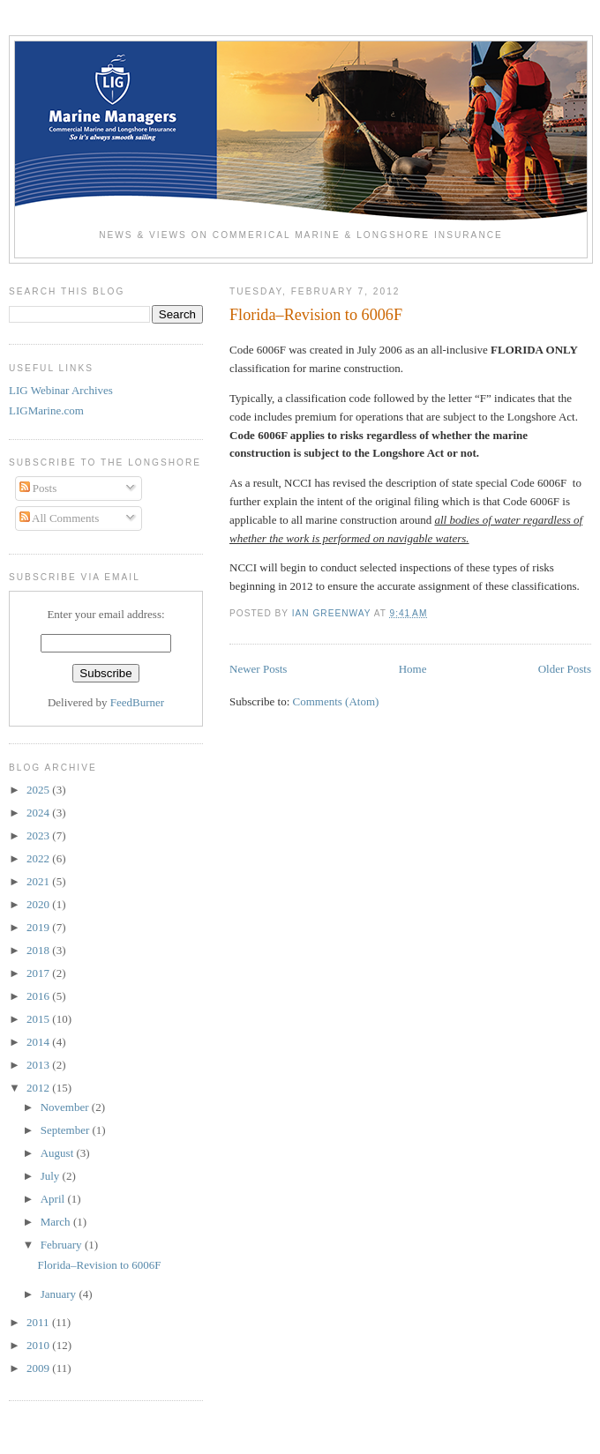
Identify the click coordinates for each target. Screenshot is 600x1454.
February (63, 1244)
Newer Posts (258, 668)
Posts (38, 488)
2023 (39, 835)
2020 (39, 904)
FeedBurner (137, 702)
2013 (39, 1064)
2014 (39, 1041)
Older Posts (564, 668)
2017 (39, 973)
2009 (39, 1368)
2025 (39, 789)
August (59, 1152)
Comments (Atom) (336, 701)
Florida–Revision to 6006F (315, 315)
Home (413, 668)
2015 (39, 1018)
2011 (39, 1322)
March (57, 1221)
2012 (39, 1087)
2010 (39, 1345)
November (66, 1107)
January (60, 1294)
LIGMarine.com (46, 410)
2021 (39, 881)
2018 (39, 950)
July (52, 1175)
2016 (39, 996)
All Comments (59, 518)
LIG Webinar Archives (61, 390)
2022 (39, 858)
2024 (39, 812)
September (67, 1130)
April (54, 1198)
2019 (39, 927)
